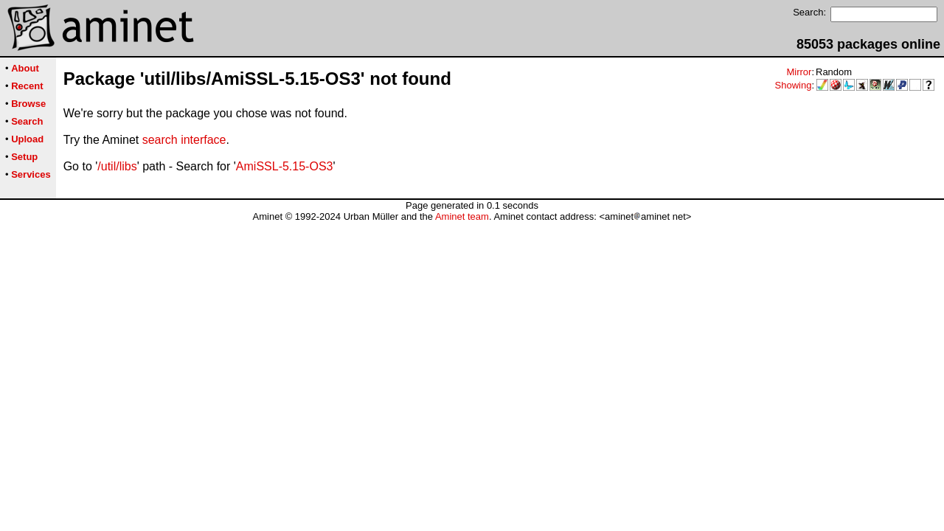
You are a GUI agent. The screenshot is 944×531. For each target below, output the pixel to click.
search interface (184, 139)
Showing (793, 85)
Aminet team (462, 216)
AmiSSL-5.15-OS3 (284, 166)
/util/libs (116, 166)
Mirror (798, 71)
